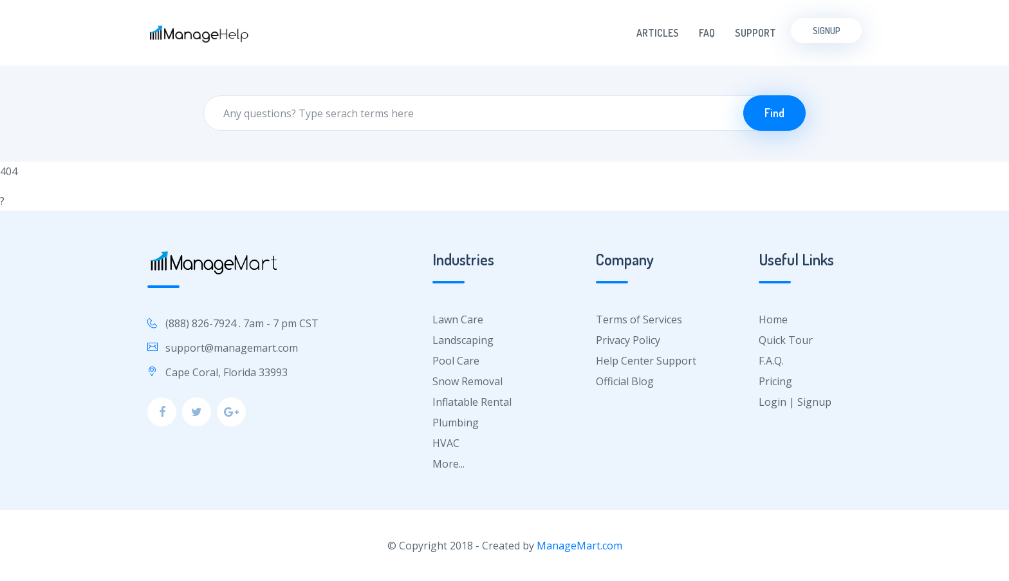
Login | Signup (795, 402)
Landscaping (463, 340)
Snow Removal (467, 381)
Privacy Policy (628, 340)
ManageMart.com (579, 545)
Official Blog (625, 381)
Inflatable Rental (472, 402)
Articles (657, 32)
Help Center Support (646, 361)
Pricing (775, 381)
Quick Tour (786, 340)
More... (448, 464)
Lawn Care (457, 319)
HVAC (445, 443)
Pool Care (455, 361)
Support (755, 32)
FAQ (707, 32)
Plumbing (455, 422)
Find (774, 113)
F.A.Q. (771, 361)
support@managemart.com (231, 348)
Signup (826, 30)
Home (773, 319)
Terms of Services (639, 319)
